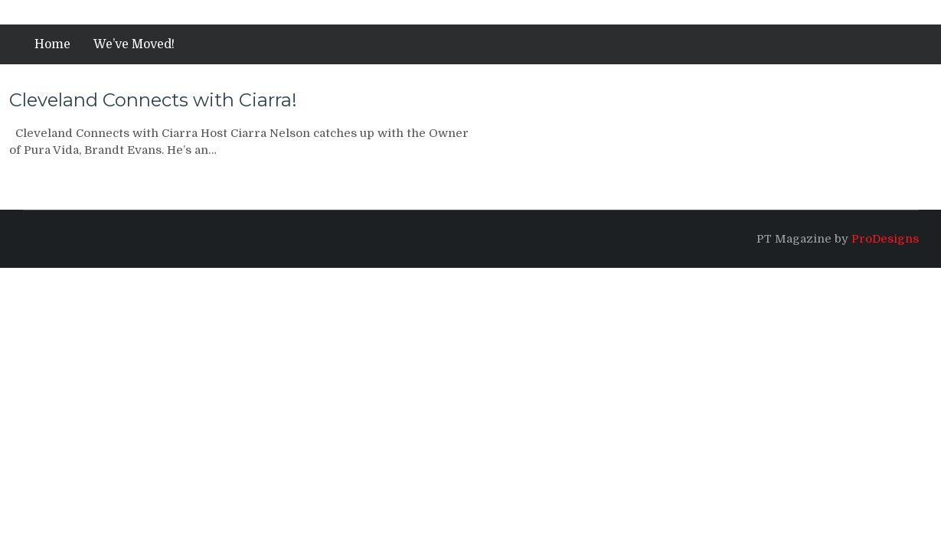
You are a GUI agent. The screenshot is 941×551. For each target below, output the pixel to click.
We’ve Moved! (134, 44)
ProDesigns (885, 239)
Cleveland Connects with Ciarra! (153, 100)
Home (52, 44)
